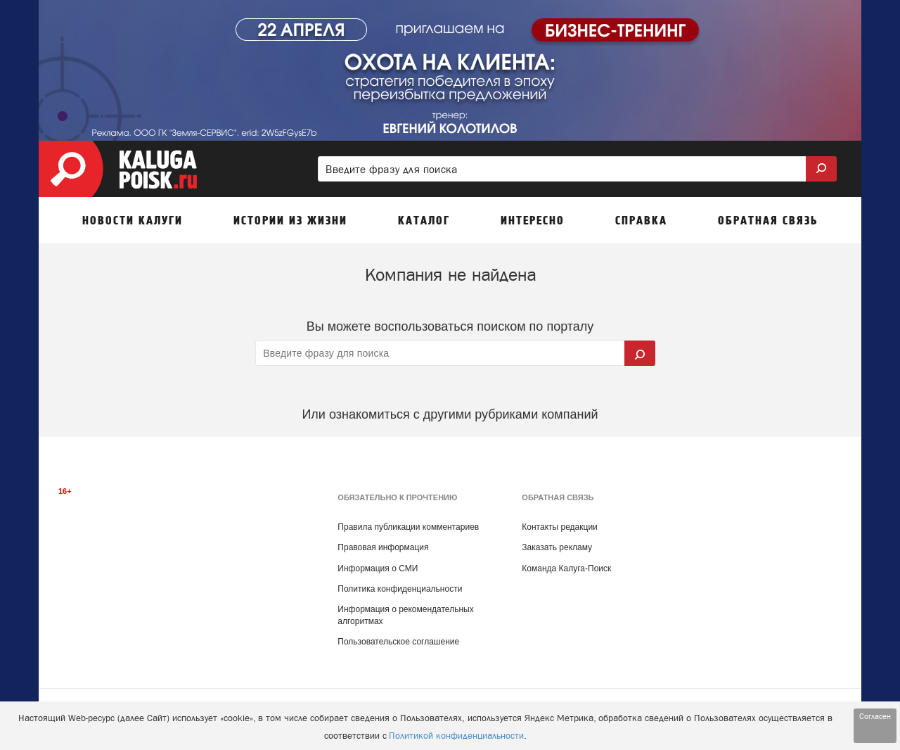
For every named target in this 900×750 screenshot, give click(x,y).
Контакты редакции (559, 527)
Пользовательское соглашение (398, 642)
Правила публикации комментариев (408, 527)
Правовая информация (383, 547)
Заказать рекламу (557, 547)
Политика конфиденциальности (400, 589)
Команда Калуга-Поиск (566, 568)
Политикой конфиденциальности (456, 735)
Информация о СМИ (378, 568)
